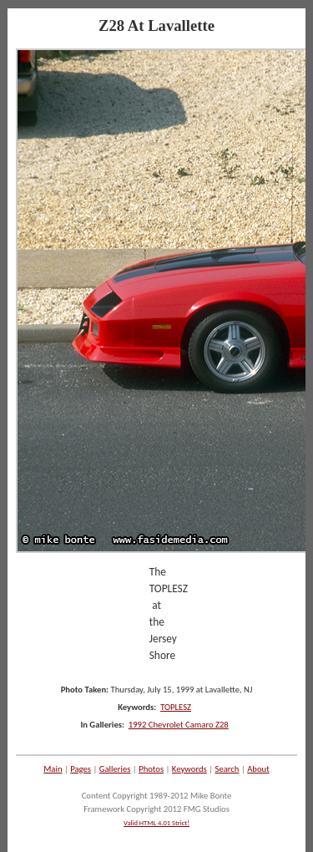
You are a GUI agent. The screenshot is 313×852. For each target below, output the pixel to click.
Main (52, 768)
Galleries (115, 768)
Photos (151, 768)
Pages (80, 768)
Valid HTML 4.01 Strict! (156, 823)
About (258, 768)
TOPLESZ (175, 707)
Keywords (189, 768)
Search (227, 768)
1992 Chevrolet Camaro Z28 (179, 724)
